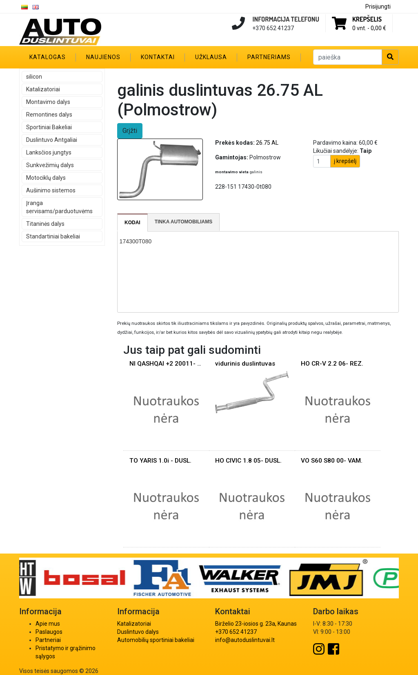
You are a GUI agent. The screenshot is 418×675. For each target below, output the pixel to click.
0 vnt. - (369, 28)
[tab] (133, 223)
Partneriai (48, 640)
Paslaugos (49, 632)
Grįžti (129, 131)
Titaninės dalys (45, 224)
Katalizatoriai (43, 89)
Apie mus (48, 623)
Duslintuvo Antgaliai (51, 140)
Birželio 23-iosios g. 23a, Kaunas (256, 623)
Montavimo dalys (48, 102)
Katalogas (47, 57)
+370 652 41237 (236, 632)
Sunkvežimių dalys (50, 165)
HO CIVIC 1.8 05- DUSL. (248, 460)
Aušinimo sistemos (51, 190)
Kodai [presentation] (132, 222)
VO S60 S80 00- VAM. (331, 460)
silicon (34, 76)
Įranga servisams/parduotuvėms (59, 207)
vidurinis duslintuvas (245, 363)
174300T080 (136, 241)
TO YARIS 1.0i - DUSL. (160, 460)
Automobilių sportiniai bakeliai (155, 640)
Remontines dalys (49, 114)
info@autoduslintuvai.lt (245, 640)
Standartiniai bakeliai (53, 236)
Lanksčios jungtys (48, 152)
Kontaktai (158, 57)
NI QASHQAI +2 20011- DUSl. (170, 363)
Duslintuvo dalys (138, 632)
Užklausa (211, 57)
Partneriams (269, 57)
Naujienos (103, 57)
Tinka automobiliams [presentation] (184, 222)
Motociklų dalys (46, 177)
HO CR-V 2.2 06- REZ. (332, 363)
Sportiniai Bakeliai (49, 127)
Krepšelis (367, 19)
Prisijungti (378, 6)
